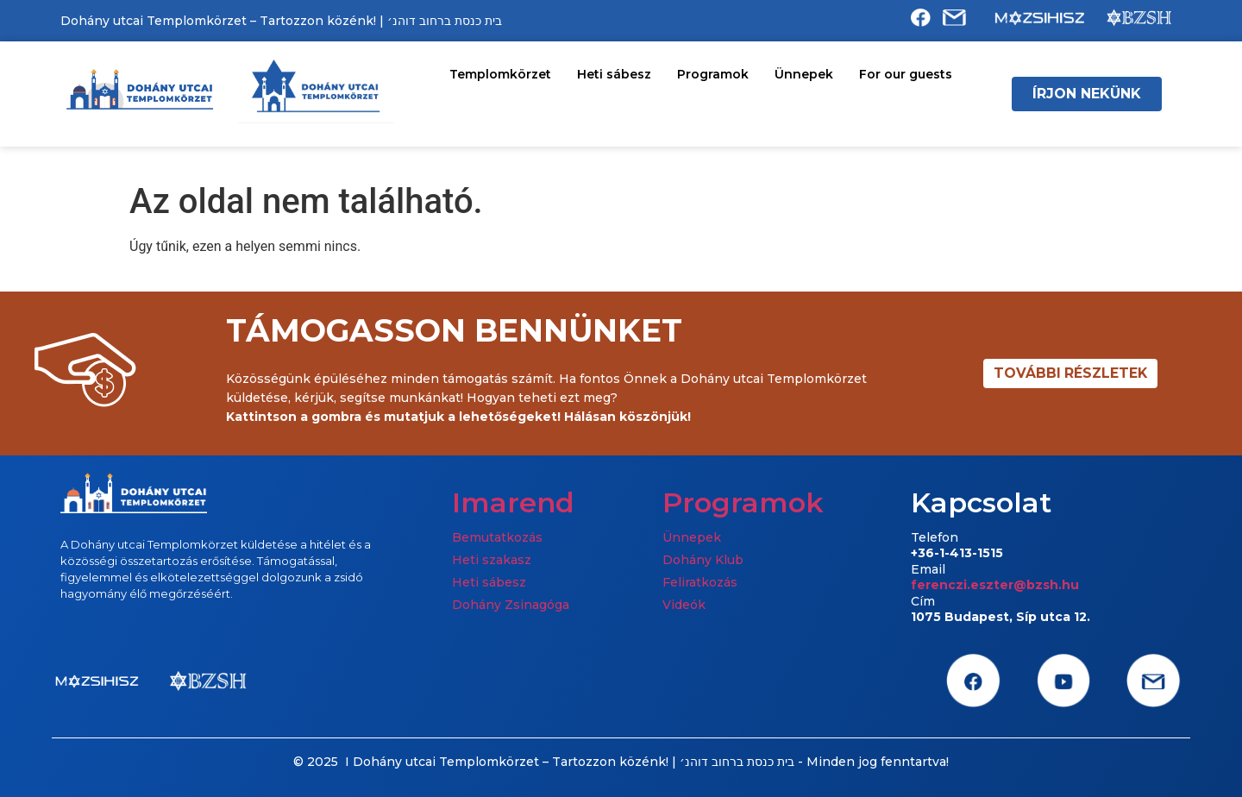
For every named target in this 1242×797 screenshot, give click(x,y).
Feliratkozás (699, 582)
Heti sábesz (614, 74)
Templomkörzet (500, 74)
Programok (713, 74)
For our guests (905, 74)
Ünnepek (804, 74)
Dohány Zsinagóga (510, 604)
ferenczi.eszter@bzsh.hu (995, 585)
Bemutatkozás (497, 537)
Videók (684, 604)
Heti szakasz (491, 560)
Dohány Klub (702, 560)
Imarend (513, 502)
